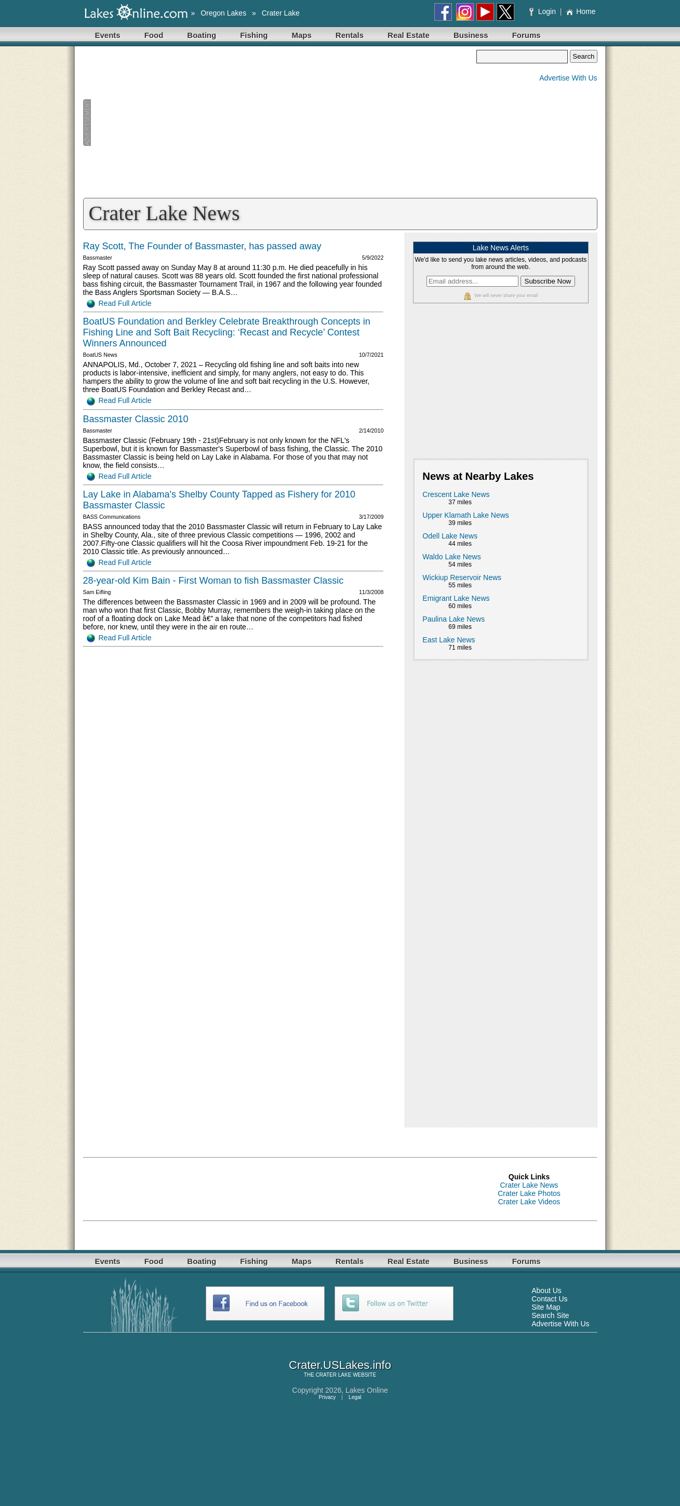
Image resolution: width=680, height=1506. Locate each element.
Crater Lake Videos (529, 1202)
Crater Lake (281, 13)
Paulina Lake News (453, 619)
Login (543, 11)
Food (154, 35)
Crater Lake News (529, 1185)
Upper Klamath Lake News (465, 515)
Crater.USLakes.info (340, 1365)
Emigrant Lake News (455, 598)
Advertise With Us (568, 78)
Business (471, 35)
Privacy (327, 1397)
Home (580, 11)
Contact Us (549, 1299)
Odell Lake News (449, 536)
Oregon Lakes (223, 13)
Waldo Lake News (451, 557)
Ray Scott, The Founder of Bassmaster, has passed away (202, 246)
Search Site (550, 1315)
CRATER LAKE (334, 1375)
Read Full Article (119, 303)
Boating (201, 35)
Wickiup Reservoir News (461, 577)
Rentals (350, 35)
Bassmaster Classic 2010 (136, 419)
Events (108, 35)
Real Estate (409, 35)
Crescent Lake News (455, 494)
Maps (302, 35)
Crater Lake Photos (529, 1193)
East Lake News (448, 640)
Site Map (545, 1307)
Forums (526, 35)
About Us (546, 1290)
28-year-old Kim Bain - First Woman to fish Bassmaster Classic (213, 580)
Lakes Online (366, 1390)
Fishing (254, 35)
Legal (355, 1397)
